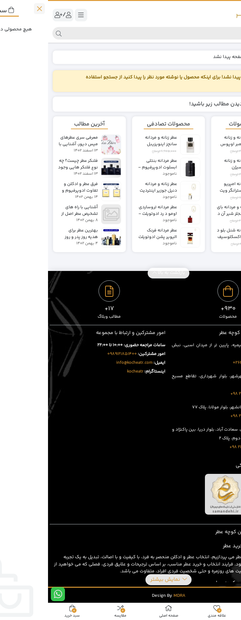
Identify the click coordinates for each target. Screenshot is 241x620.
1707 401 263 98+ (199, 393)
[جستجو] (125, 33)
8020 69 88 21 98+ (198, 447)
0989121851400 (74, 354)
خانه (229, 57)
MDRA (131, 595)
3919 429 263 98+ (199, 416)
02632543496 (199, 362)
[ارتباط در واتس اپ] (10, 594)
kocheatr (87, 371)
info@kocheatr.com (86, 362)
